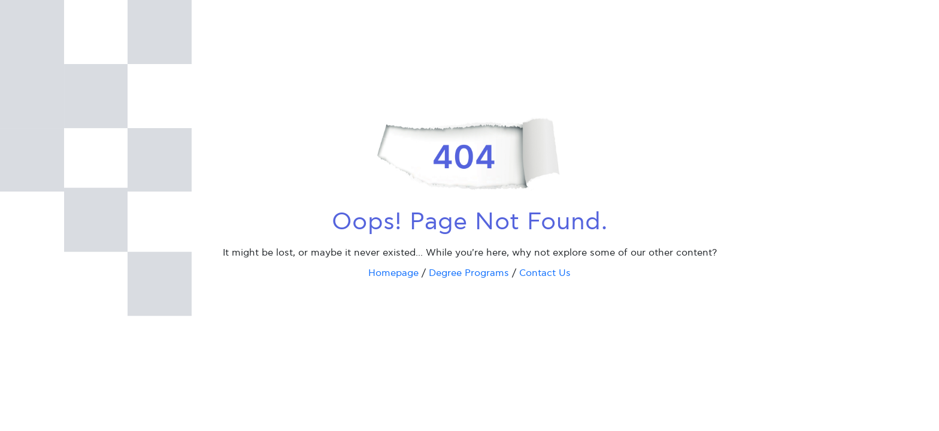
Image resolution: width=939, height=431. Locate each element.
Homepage (393, 273)
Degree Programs (469, 273)
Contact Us (545, 273)
